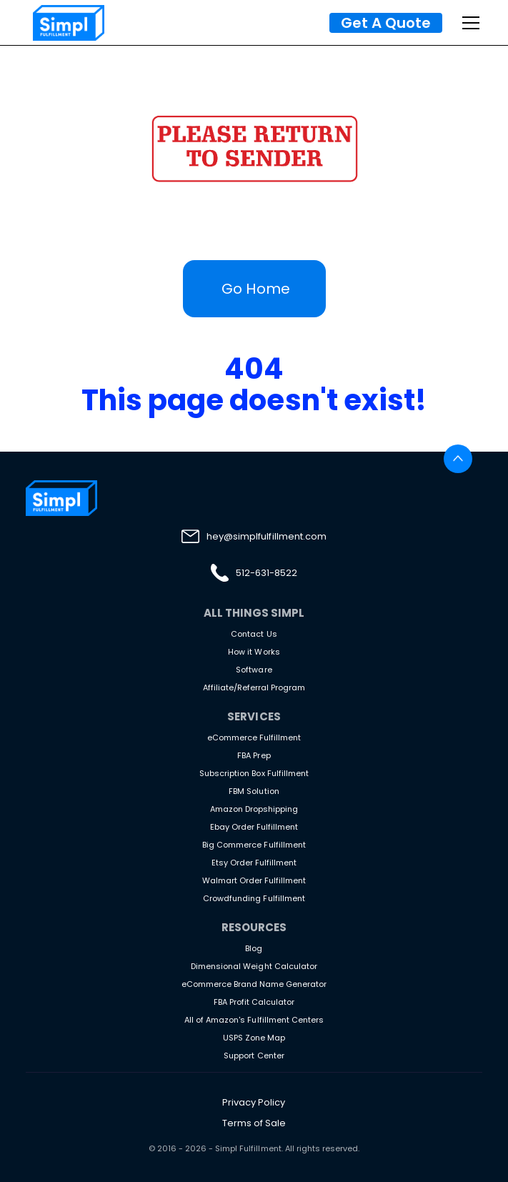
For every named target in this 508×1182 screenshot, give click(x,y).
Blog (253, 948)
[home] (65, 23)
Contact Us (254, 634)
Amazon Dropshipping (254, 809)
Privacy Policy (253, 1102)
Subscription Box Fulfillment (254, 773)
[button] (468, 23)
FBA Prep (253, 755)
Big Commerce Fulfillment (253, 844)
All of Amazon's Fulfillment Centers (254, 1019)
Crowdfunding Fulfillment (253, 898)
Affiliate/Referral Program (254, 687)
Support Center (254, 1055)
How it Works (253, 651)
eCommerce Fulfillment (254, 737)
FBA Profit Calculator (254, 1002)
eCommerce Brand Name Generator (254, 984)
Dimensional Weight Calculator (254, 966)
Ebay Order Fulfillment (254, 827)
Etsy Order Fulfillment (254, 862)
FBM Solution (254, 791)
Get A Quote (386, 23)
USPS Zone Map (254, 1037)
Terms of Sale (254, 1123)
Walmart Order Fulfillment (254, 880)
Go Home (255, 289)
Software (254, 669)
